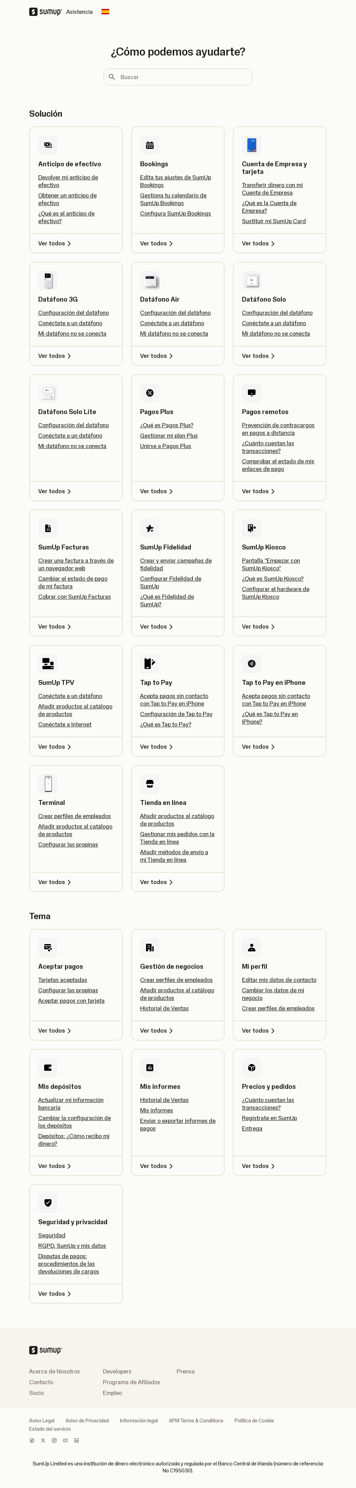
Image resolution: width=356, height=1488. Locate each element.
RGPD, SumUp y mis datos (72, 1245)
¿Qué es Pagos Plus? (166, 425)
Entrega (252, 1128)
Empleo (112, 1392)
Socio (36, 1392)
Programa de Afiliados (131, 1382)
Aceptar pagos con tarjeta (71, 1000)
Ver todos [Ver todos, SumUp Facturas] (55, 626)
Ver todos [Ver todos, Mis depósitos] (55, 1166)
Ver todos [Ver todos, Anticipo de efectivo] (55, 243)
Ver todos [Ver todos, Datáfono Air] (157, 356)
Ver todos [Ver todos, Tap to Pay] (157, 746)
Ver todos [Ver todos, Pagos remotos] (259, 491)
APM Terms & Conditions (196, 1421)
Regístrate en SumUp (269, 1118)
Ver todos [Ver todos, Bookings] (157, 243)
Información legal (139, 1421)
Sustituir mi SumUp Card (274, 221)
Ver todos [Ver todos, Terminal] (55, 882)
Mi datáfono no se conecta (72, 333)
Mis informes (156, 1110)
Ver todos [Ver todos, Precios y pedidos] (259, 1166)
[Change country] (105, 11)
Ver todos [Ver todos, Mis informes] (157, 1166)
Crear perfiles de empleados (74, 816)
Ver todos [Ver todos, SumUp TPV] (55, 746)
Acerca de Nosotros (54, 1371)
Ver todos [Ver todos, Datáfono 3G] (55, 356)
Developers (117, 1371)
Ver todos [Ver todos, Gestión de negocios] (157, 1030)
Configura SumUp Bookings (175, 213)
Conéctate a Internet (64, 724)
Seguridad (51, 1235)
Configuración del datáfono (73, 312)
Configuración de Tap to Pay (176, 714)
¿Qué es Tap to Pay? (165, 724)
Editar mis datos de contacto (279, 979)
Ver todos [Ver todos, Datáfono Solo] (259, 356)
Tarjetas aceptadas (62, 979)
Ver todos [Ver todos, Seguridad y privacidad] (55, 1293)
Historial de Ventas (164, 1008)
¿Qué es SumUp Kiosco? (273, 578)
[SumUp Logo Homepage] (47, 12)
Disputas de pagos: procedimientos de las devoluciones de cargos (68, 1264)
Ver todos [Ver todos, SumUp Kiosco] (259, 626)
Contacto (41, 1382)
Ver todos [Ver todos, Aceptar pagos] (55, 1030)
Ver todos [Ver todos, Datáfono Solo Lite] (55, 491)
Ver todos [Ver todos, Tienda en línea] (157, 882)
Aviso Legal (42, 1421)
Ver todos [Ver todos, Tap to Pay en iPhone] (259, 746)
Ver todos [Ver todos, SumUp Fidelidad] (157, 626)
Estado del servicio (50, 1429)
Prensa (186, 1371)
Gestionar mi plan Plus (169, 435)
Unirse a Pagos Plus (165, 446)
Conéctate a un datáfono (70, 323)
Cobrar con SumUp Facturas (74, 596)
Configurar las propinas (68, 844)
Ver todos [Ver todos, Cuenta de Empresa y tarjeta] (259, 243)
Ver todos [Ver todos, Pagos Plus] (157, 491)
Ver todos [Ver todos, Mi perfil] (259, 1030)
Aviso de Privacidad (87, 1421)
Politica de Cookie (254, 1421)
